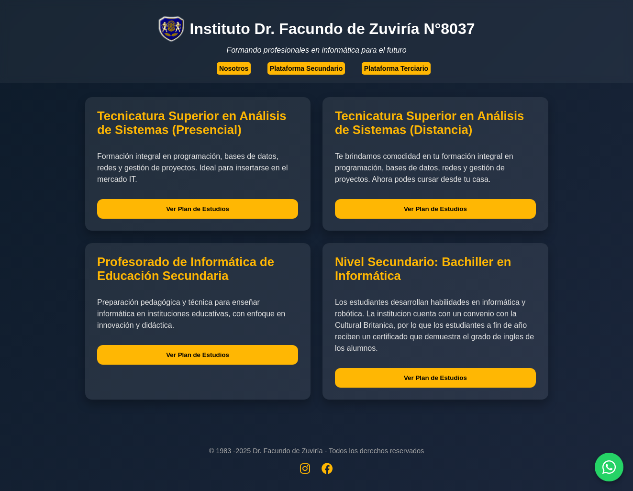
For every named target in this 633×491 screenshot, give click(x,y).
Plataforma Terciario (396, 68)
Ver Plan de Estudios (197, 208)
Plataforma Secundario (306, 68)
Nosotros (233, 68)
